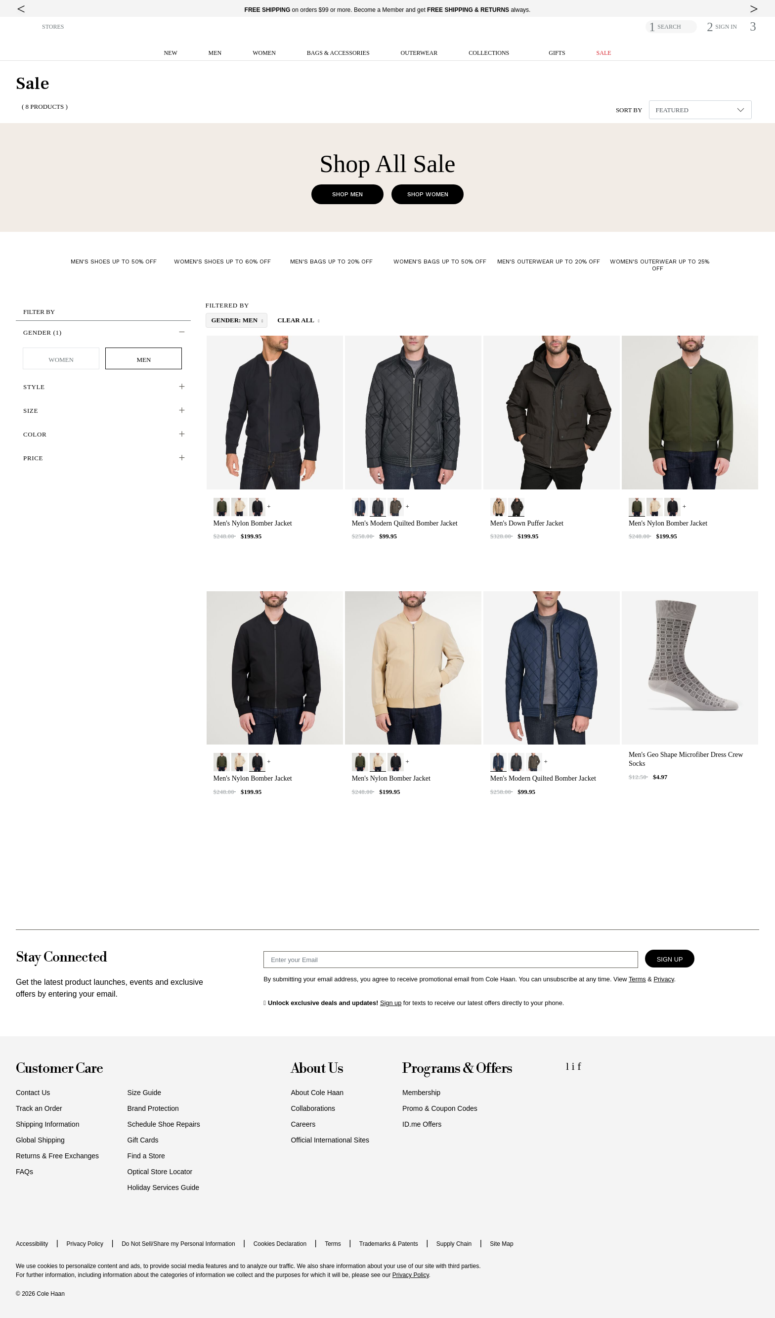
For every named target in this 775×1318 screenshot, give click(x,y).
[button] (27, 26)
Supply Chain (454, 1243)
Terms (333, 1243)
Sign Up (670, 959)
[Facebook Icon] (579, 1066)
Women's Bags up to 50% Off (439, 261)
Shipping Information (47, 1124)
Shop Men (347, 194)
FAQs (24, 1172)
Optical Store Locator (160, 1172)
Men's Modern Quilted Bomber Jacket (405, 523)
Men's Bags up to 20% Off (331, 261)
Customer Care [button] (59, 1069)
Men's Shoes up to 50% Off (114, 261)
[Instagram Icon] (575, 1066)
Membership (421, 1093)
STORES (53, 26)
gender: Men (235, 320)
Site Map (501, 1243)
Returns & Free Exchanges (57, 1156)
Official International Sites (330, 1140)
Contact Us (33, 1093)
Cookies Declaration (280, 1243)
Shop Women (427, 194)
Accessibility (32, 1243)
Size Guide (144, 1093)
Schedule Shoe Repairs (164, 1124)
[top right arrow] (754, 8)
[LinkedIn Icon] (569, 1066)
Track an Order (39, 1108)
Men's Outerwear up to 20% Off (548, 261)
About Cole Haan (317, 1093)
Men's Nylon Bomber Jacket (253, 523)
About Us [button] (317, 1069)
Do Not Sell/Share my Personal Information (178, 1243)
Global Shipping (40, 1140)
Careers (303, 1124)
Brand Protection (153, 1108)
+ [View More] (268, 506)
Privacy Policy (84, 1243)
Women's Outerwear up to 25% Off (659, 265)
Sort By (629, 110)
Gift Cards (143, 1140)
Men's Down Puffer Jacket (526, 523)
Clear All (296, 320)
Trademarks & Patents (388, 1243)
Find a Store (146, 1156)
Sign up (390, 1003)
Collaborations (313, 1108)
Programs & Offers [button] (457, 1069)
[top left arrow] (21, 8)
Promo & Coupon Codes (439, 1108)
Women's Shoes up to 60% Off (222, 261)
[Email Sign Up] (450, 959)
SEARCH (669, 26)
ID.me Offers (421, 1124)
